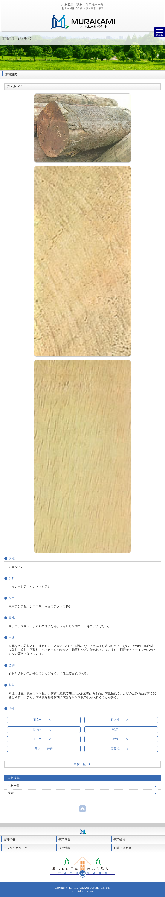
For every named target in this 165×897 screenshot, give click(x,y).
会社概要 (9, 839)
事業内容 (64, 839)
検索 (11, 793)
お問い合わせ (122, 848)
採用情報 (64, 848)
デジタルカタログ (15, 848)
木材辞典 (19, 38)
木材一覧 (83, 764)
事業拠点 (119, 839)
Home (5, 38)
